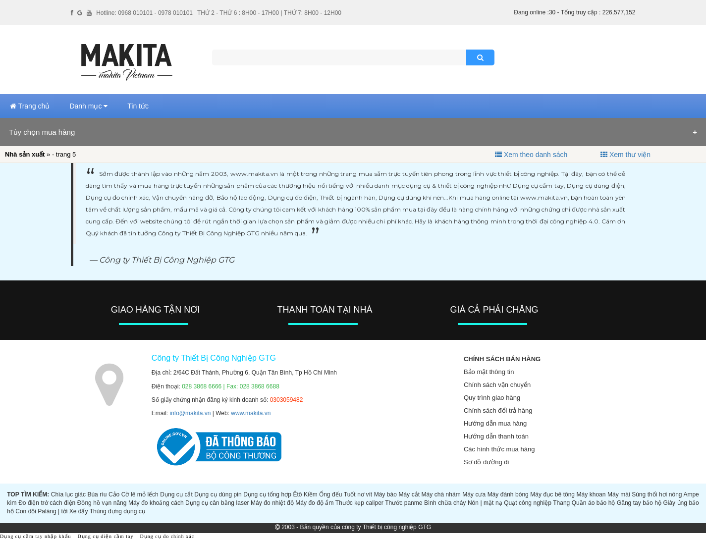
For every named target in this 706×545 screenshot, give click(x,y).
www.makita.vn (251, 413)
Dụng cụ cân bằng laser (217, 502)
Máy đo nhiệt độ (272, 502)
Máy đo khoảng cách (156, 502)
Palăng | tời (52, 511)
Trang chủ (30, 106)
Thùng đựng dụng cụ (117, 511)
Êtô (297, 494)
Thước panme (403, 502)
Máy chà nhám (441, 494)
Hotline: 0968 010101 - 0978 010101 (144, 12)
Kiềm (311, 494)
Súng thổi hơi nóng (657, 494)
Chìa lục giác (68, 494)
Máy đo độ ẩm (314, 502)
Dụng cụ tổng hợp (267, 494)
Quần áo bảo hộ (593, 502)
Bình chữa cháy (445, 502)
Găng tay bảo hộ (639, 502)
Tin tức (138, 106)
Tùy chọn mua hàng (42, 132)
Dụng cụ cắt (176, 494)
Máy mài (618, 494)
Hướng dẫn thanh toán (496, 436)
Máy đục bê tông (552, 494)
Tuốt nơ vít (358, 494)
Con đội (25, 511)
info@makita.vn (190, 413)
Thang (561, 502)
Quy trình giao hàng (492, 397)
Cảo (114, 494)
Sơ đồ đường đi (486, 462)
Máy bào (385, 494)
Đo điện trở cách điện (46, 502)
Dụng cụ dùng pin (217, 494)
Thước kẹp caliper (359, 502)
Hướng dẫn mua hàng (495, 423)
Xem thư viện (630, 155)
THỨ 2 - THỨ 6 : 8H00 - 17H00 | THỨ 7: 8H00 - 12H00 (269, 12)
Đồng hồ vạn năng (102, 502)
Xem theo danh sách (535, 155)
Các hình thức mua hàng (499, 449)
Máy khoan (591, 494)
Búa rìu (97, 494)
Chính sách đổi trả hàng (498, 410)
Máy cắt (409, 494)
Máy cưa (474, 494)
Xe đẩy (78, 511)
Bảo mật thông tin (489, 372)
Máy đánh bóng (508, 494)
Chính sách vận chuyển (497, 384)
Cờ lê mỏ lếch (140, 494)
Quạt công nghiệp (527, 502)
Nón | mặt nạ (485, 502)
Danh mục (88, 106)
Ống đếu (330, 494)
